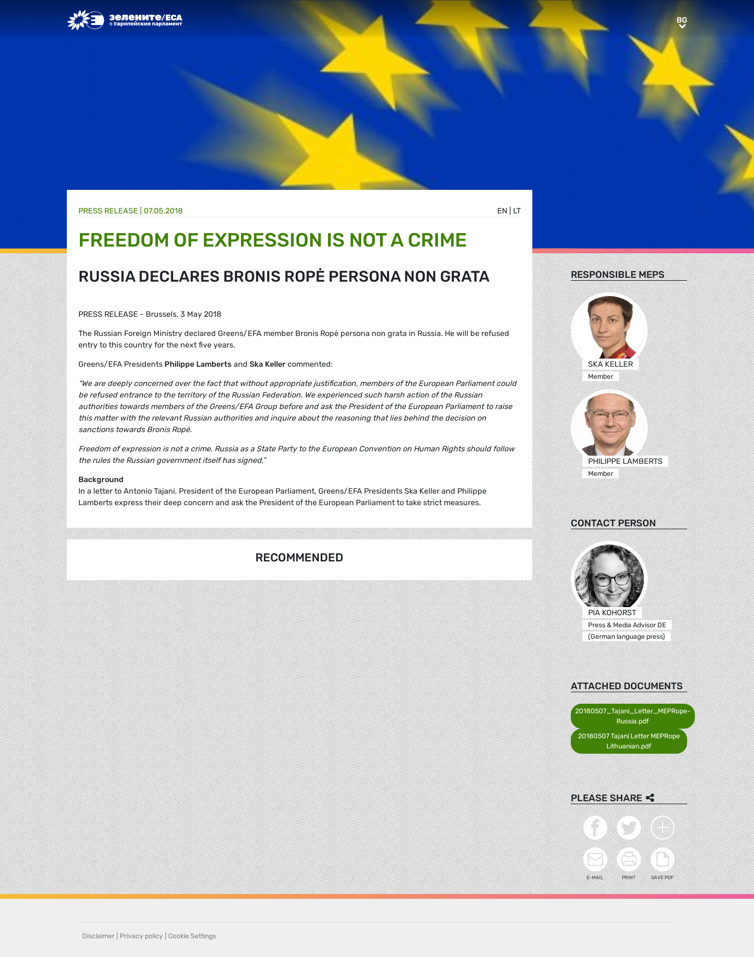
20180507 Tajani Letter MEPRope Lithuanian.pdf (629, 741)
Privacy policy (141, 936)
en (502, 210)
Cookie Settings (192, 936)
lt (517, 210)
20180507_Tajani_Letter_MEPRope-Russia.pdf (633, 716)
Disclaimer (98, 936)
